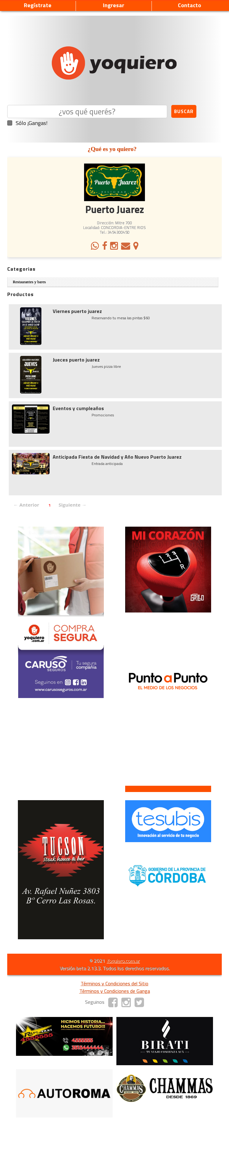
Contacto (189, 5)
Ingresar (113, 5)
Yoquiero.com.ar (123, 960)
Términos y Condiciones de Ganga (114, 991)
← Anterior (26, 505)
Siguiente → (73, 505)
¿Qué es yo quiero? (112, 149)
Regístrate (37, 5)
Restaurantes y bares (29, 282)
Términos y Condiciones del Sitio (114, 983)
